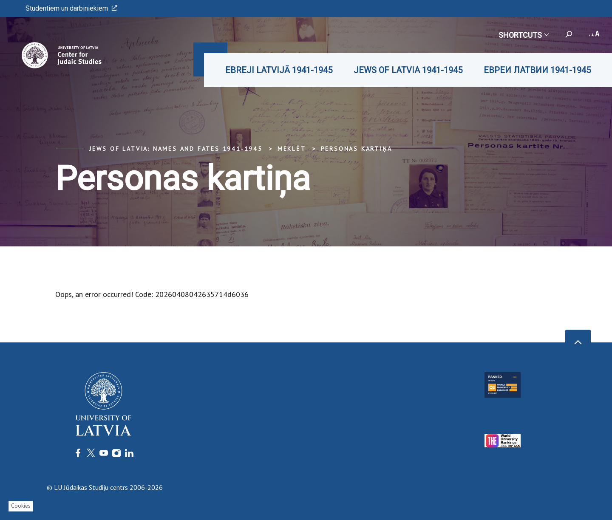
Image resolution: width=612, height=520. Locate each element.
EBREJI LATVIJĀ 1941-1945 (278, 70)
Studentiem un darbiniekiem (71, 8)
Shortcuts (523, 35)
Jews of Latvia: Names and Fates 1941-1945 (176, 149)
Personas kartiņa (356, 149)
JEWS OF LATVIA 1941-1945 (408, 70)
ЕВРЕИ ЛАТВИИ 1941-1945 (537, 70)
